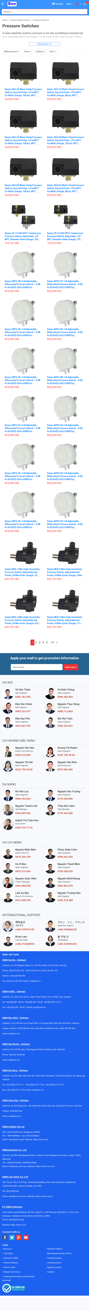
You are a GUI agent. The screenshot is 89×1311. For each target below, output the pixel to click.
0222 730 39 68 (66, 755)
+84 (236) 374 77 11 (15, 1085)
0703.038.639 (65, 871)
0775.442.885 (65, 813)
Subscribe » (71, 667)
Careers (50, 1272)
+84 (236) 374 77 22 (35, 1085)
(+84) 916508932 (24, 944)
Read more (43, 44)
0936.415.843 (22, 755)
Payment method (54, 1249)
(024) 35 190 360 (14, 981)
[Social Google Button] (19, 1237)
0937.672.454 (22, 871)
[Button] (3, 4)
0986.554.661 (65, 725)
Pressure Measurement (20, 20)
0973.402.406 (65, 769)
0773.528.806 (65, 798)
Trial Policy (8, 1253)
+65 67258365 (32, 1136)
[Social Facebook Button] (5, 1237)
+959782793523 (14, 1162)
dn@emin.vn (37, 1090)
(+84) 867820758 (17, 976)
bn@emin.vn (14, 1033)
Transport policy (54, 1258)
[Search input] (43, 11)
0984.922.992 (65, 857)
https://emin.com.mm (45, 1166)
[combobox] (43, 11)
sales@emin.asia (16, 1139)
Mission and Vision (11, 1272)
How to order (9, 1267)
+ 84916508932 (14, 1136)
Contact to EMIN (10, 1258)
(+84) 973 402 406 (67, 1028)
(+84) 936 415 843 (42, 1028)
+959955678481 (29, 1162)
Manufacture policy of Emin (59, 1253)
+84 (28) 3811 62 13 (52, 1002)
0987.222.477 (22, 711)
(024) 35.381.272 (50, 970)
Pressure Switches (41, 20)
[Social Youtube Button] (26, 1237)
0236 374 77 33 (24, 827)
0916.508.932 (22, 900)
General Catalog (10, 1262)
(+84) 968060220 (67, 929)
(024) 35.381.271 (33, 970)
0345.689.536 (22, 813)
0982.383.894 (65, 697)
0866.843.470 (65, 885)
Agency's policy (54, 1267)
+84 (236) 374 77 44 (16, 1090)
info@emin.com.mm (17, 1166)
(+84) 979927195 (24, 929)
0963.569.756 (22, 725)
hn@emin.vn (35, 981)
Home (4, 20)
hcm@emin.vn (39, 1007)
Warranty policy (54, 1262)
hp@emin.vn (14, 1060)
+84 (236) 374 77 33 (54, 1085)
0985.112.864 (65, 711)
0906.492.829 (22, 798)
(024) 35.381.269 (16, 970)
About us (7, 1249)
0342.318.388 (65, 900)
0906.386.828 (22, 885)
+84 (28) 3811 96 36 (14, 1002)
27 (52, 642)
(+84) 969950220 (67, 944)
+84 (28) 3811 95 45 (16, 1007)
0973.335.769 (22, 857)
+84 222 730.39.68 (18, 1028)
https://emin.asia (40, 1139)
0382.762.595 (22, 697)
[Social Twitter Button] (12, 1237)
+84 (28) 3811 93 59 (33, 1002)
